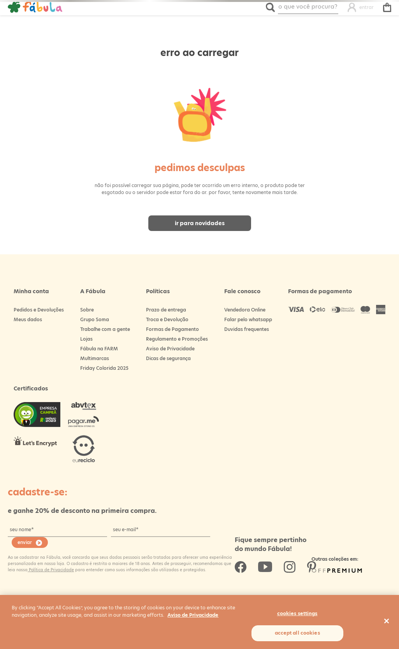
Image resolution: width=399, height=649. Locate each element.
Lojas (86, 339)
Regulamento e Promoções (177, 339)
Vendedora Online (244, 309)
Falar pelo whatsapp (248, 319)
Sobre (87, 309)
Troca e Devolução (167, 319)
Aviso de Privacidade (170, 348)
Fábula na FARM (99, 348)
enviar (25, 542)
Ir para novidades (200, 223)
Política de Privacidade (51, 569)
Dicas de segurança (168, 358)
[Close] (386, 621)
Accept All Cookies (297, 633)
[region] (199, 622)
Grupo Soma (94, 319)
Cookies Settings (297, 613)
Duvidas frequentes (246, 329)
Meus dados (28, 319)
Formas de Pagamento (172, 329)
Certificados (31, 388)
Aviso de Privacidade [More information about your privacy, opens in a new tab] (192, 615)
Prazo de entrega (166, 309)
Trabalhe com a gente (105, 329)
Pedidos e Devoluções (39, 309)
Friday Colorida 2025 (104, 368)
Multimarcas (94, 358)
